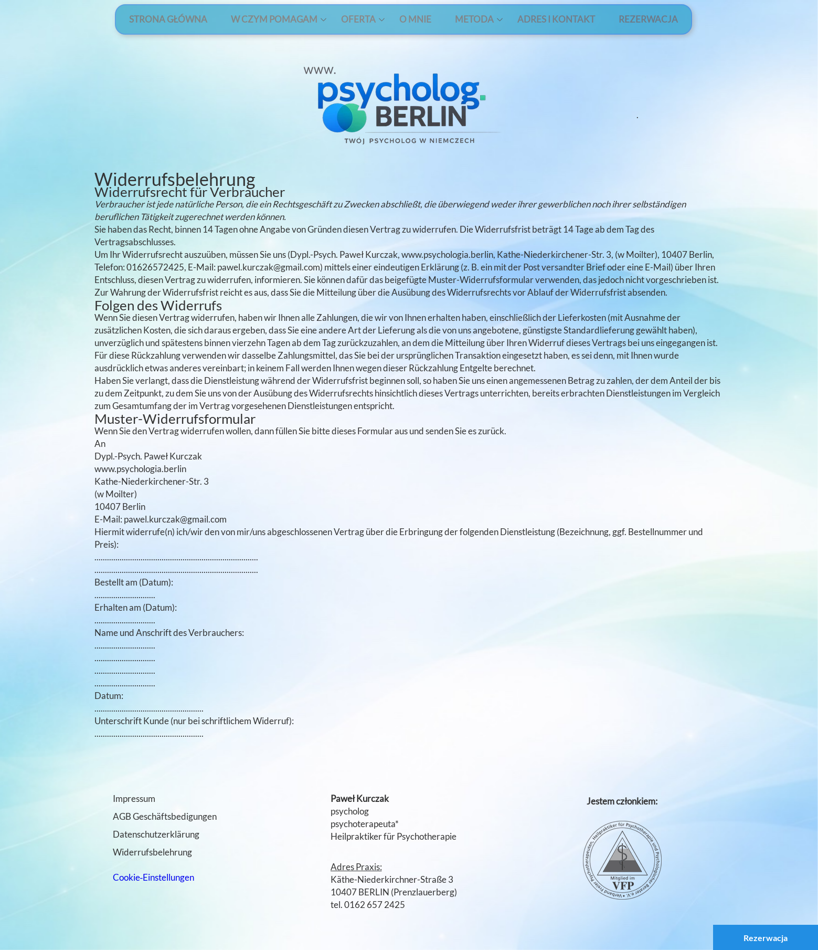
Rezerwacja (765, 938)
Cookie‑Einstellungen (154, 877)
